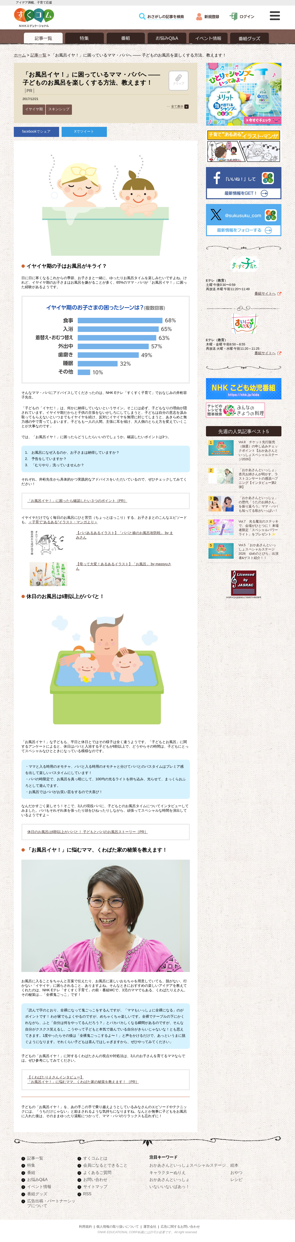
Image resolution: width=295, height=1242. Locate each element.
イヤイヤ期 (34, 109)
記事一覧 (38, 55)
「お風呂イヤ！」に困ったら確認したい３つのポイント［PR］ (77, 501)
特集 (31, 1165)
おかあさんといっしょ (169, 1179)
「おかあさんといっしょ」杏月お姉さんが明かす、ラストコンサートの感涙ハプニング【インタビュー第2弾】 (258, 478)
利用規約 (85, 1226)
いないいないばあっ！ (169, 1186)
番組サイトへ (265, 293)
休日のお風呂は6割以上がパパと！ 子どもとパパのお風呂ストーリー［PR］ (87, 832)
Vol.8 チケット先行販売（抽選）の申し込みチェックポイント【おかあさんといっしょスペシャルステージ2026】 (258, 450)
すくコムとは (95, 1158)
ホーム (20, 55)
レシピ (236, 1179)
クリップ (178, 79)
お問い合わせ (95, 1179)
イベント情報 (39, 1186)
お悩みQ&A (37, 1179)
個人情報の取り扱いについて (117, 1226)
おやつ (236, 1172)
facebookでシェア (36, 131)
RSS (87, 1194)
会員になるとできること (105, 1165)
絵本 (234, 1165)
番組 (31, 1172)
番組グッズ (37, 1194)
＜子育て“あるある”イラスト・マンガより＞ (63, 522)
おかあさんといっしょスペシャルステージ (187, 1165)
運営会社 (149, 1226)
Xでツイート (84, 131)
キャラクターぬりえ (167, 1172)
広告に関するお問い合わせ (180, 1226)
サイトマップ (95, 1186)
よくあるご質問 (97, 1172)
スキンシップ (58, 109)
